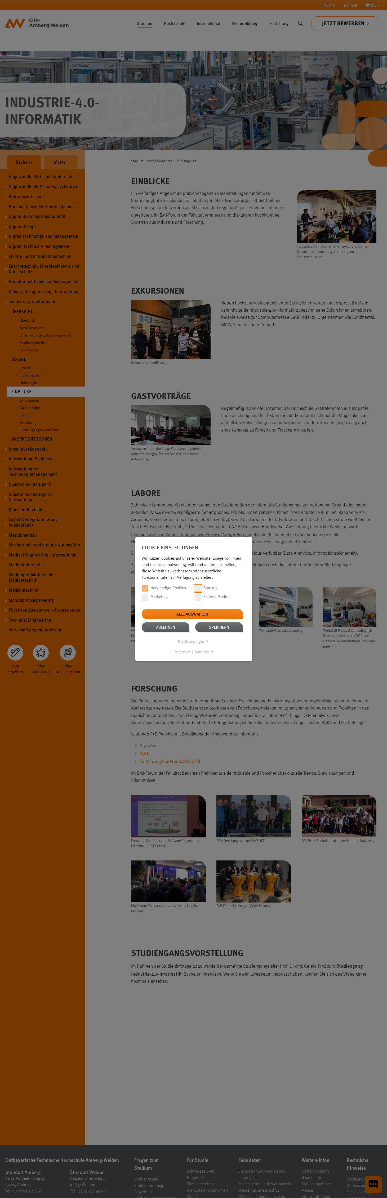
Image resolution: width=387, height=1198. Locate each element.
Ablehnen (165, 627)
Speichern (219, 627)
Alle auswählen (192, 614)
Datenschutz (204, 652)
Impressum (182, 652)
